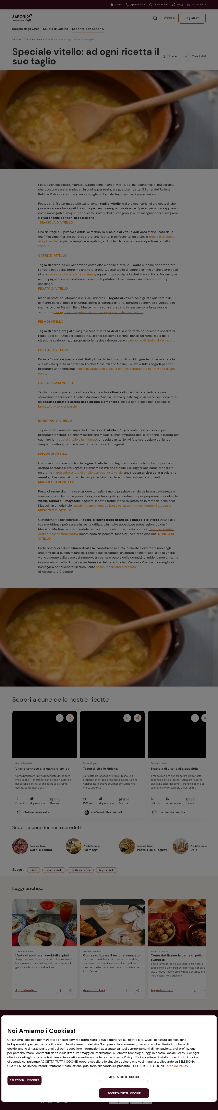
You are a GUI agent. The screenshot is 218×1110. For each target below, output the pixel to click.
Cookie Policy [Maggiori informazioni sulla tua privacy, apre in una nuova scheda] (177, 1066)
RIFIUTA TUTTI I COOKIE (124, 1077)
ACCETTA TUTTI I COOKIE (124, 1093)
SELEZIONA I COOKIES (24, 1080)
